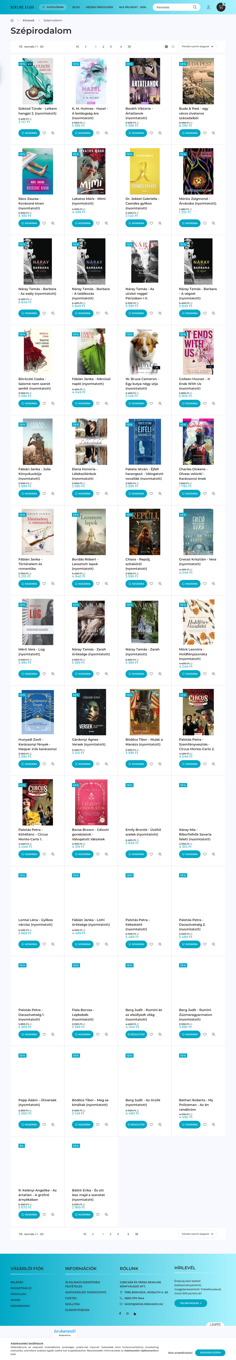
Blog (76, 7)
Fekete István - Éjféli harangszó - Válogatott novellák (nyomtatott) (144, 473)
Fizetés (70, 1298)
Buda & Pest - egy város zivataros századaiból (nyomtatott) (193, 116)
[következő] (121, 46)
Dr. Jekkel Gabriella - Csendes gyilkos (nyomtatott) (142, 203)
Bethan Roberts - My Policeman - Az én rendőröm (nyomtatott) (196, 1107)
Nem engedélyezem (180, 1352)
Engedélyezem (210, 1352)
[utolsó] (129, 46)
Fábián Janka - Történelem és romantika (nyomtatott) (30, 566)
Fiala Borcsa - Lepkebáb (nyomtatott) (83, 1014)
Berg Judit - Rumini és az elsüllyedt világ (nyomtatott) (144, 1014)
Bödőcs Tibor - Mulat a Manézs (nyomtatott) (144, 742)
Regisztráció (21, 1288)
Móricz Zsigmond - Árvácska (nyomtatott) (197, 201)
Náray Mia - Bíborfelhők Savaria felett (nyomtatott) (195, 834)
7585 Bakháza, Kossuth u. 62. (146, 1292)
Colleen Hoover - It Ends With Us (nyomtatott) (194, 383)
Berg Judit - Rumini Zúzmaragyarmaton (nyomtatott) (195, 1014)
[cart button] (220, 7)
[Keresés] (177, 7)
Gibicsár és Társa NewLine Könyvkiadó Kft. (140, 1284)
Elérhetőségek (77, 1310)
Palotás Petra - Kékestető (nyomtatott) (138, 924)
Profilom (18, 1294)
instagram (127, 1313)
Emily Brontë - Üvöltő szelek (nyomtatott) (143, 832)
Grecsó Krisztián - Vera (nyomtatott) (197, 561)
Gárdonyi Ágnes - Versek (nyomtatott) (88, 742)
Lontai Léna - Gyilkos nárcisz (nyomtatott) (35, 922)
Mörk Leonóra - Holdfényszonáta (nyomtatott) (193, 654)
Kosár (15, 1300)
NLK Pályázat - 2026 (132, 7)
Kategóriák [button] (53, 7)
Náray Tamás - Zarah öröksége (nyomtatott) (91, 651)
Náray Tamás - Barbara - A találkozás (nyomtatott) (91, 293)
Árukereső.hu (65, 1335)
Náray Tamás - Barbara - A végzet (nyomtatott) (198, 293)
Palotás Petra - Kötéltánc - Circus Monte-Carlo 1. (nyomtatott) (33, 837)
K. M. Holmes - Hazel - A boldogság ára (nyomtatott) (90, 113)
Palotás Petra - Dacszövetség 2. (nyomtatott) (192, 924)
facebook (120, 1313)
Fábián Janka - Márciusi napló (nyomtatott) (91, 381)
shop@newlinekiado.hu (143, 1304)
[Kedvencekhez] (44, 133)
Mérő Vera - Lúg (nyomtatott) (31, 651)
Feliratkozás (190, 1303)
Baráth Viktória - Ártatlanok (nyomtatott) (139, 113)
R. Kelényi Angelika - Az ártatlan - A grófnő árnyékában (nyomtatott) (37, 1197)
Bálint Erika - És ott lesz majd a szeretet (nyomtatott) (88, 1195)
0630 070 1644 (134, 1298)
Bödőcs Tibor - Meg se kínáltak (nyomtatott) (90, 1102)
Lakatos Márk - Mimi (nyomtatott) (89, 201)
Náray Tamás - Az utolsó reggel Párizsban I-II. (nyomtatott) (140, 296)
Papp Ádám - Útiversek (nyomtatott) (37, 1102)
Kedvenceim (20, 1306)
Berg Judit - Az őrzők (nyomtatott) (143, 1102)
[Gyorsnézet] (53, 133)
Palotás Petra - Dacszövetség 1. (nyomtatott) (31, 1014)
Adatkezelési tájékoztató (85, 1292)
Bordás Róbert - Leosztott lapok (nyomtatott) (85, 564)
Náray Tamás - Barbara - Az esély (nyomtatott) (37, 291)
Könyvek (28, 20)
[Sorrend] (197, 46)
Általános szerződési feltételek (82, 1284)
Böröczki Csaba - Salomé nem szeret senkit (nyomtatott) (34, 383)
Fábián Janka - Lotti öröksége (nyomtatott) (91, 922)
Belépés (17, 1282)
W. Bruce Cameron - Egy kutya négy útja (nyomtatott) (142, 383)
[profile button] (208, 7)
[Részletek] (136, 1034)
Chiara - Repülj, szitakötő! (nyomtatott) (138, 564)
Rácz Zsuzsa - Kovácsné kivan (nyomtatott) (31, 203)
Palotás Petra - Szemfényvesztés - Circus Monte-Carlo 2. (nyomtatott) (196, 747)
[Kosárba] (29, 133)
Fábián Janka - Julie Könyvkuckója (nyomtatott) (34, 473)
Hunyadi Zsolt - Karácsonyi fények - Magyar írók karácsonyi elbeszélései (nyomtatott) (37, 749)
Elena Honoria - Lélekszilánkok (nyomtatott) (85, 473)
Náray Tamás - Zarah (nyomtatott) (143, 651)
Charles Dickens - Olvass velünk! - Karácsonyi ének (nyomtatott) (193, 476)
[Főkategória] (12, 20)
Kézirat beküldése (99, 7)
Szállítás (72, 1304)
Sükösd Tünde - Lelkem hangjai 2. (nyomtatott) (37, 111)
